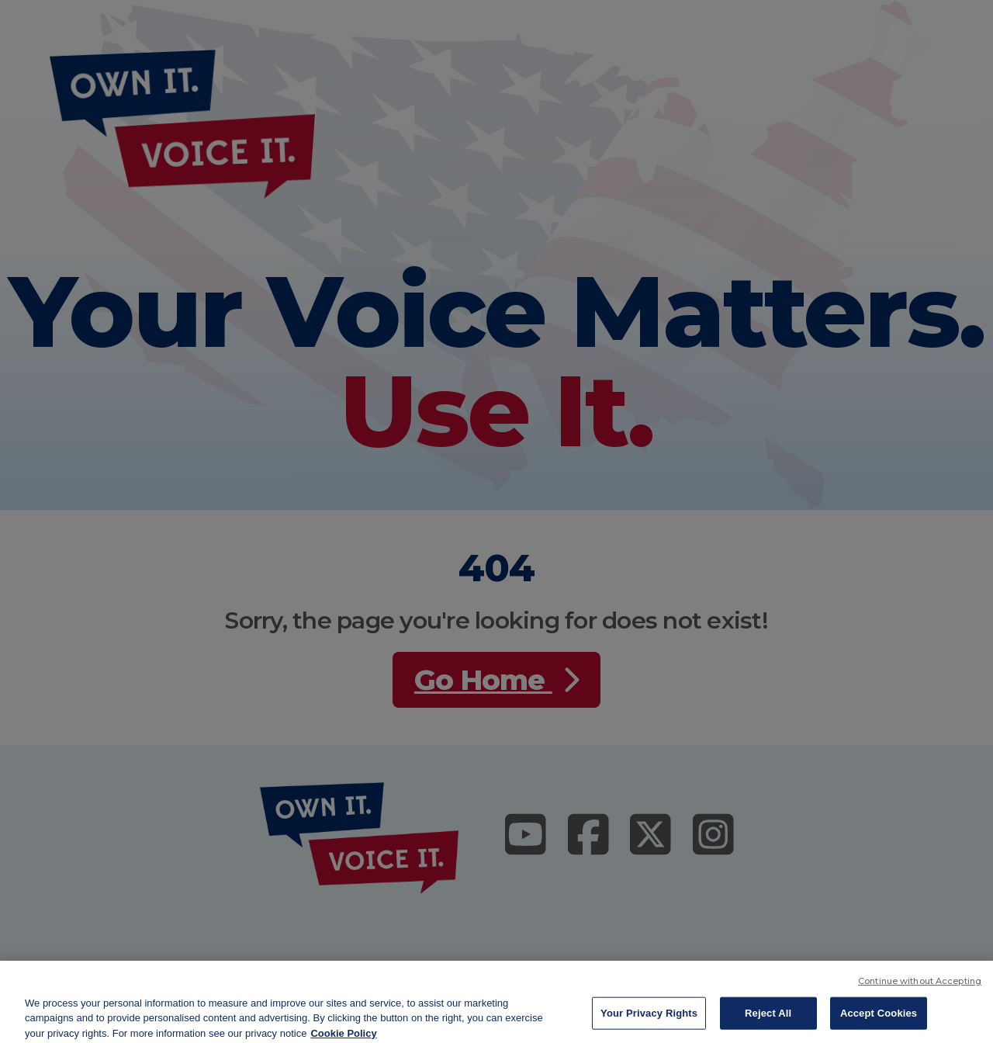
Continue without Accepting (919, 989)
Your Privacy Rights (648, 1021)
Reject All (768, 1021)
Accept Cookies (878, 1021)
